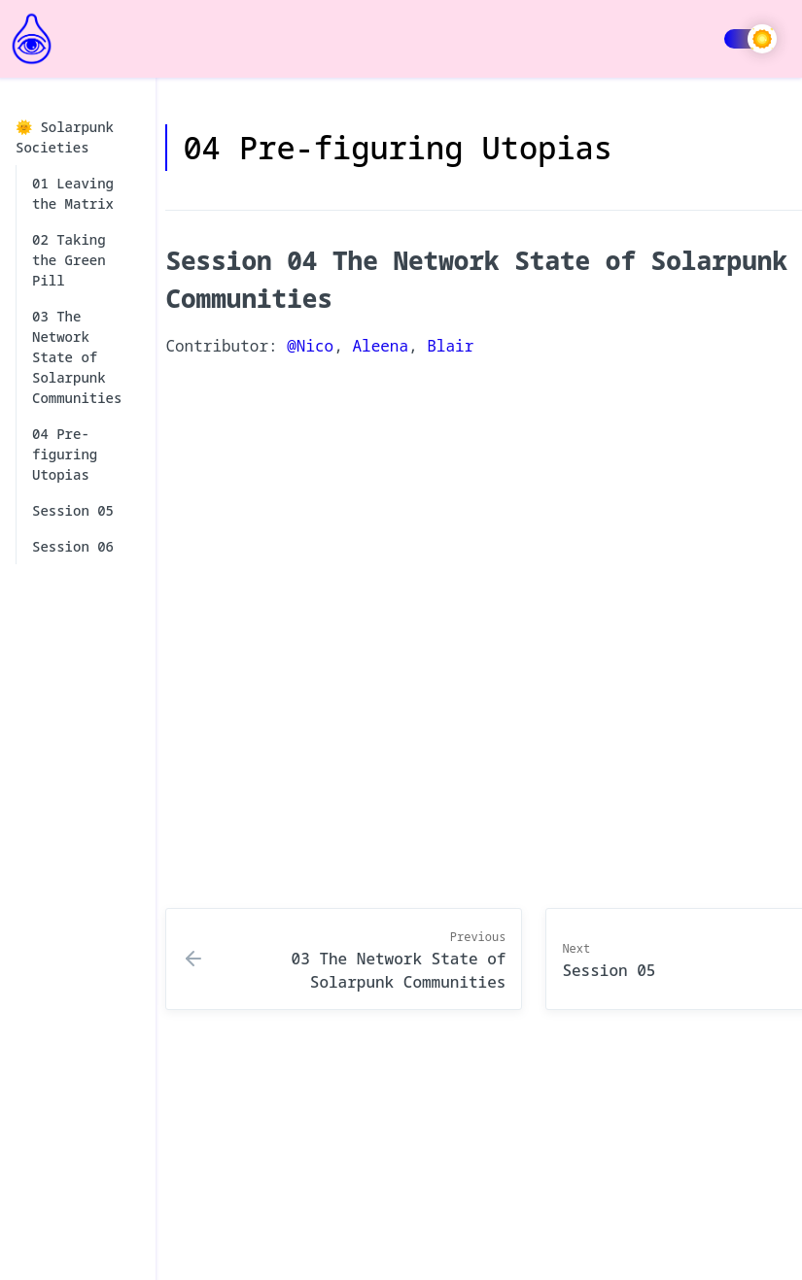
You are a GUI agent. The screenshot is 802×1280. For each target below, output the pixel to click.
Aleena (380, 345)
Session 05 (73, 510)
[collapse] (130, 137)
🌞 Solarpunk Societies (76, 137)
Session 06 (73, 546)
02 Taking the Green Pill (69, 259)
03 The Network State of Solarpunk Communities (77, 357)
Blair (450, 345)
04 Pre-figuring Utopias (64, 454)
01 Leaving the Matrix (73, 193)
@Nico (310, 345)
